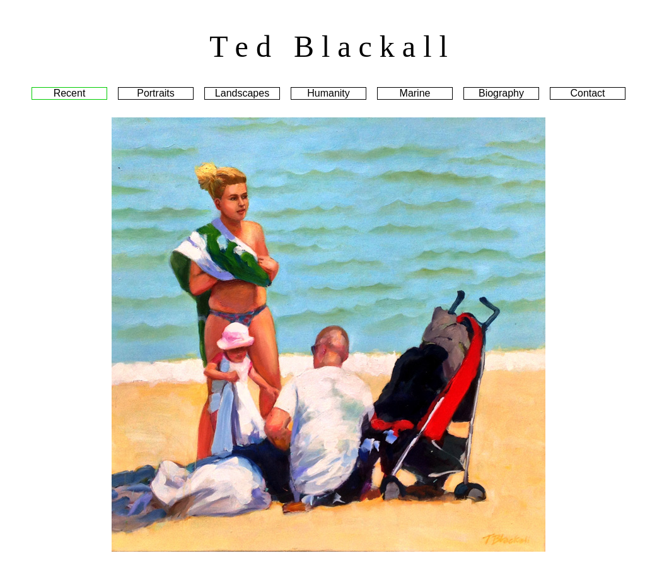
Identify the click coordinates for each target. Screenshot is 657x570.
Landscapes (242, 93)
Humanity (328, 93)
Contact (587, 93)
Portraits (156, 93)
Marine (415, 93)
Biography (501, 93)
